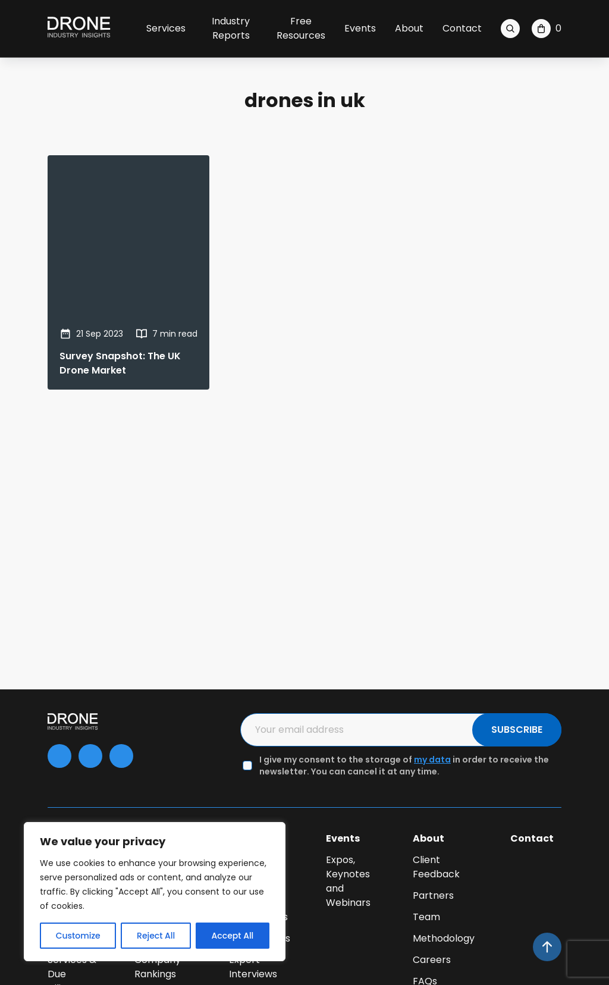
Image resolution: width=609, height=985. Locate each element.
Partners (433, 895)
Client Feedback (436, 867)
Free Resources (301, 28)
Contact (462, 28)
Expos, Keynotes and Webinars (348, 881)
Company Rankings (157, 967)
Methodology (444, 938)
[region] (154, 891)
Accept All (233, 936)
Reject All (156, 936)
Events (360, 28)
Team (426, 917)
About (409, 28)
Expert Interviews (253, 967)
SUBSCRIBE (516, 729)
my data (432, 760)
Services (166, 28)
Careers (432, 960)
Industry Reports (231, 28)
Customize (78, 936)
